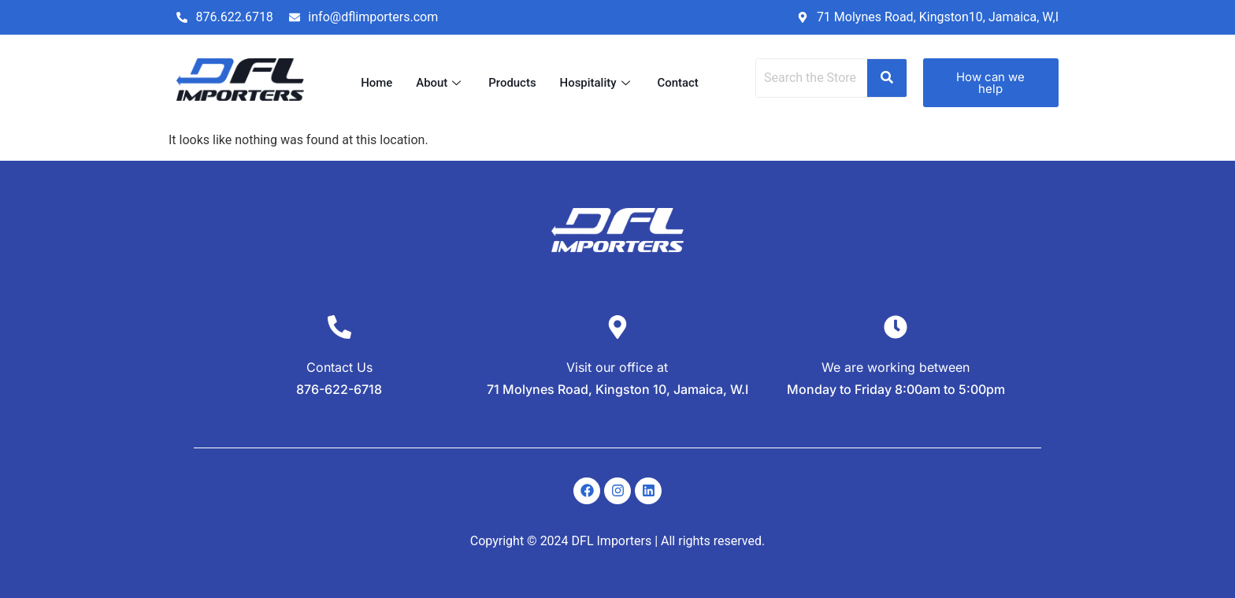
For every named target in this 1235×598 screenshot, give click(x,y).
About (440, 83)
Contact (678, 83)
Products (512, 83)
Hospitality (597, 83)
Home (376, 83)
